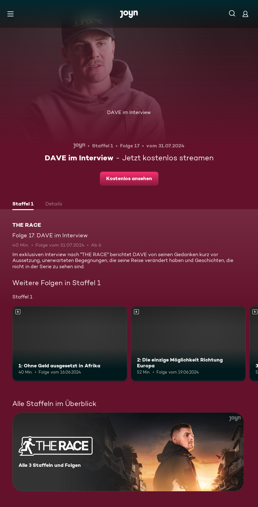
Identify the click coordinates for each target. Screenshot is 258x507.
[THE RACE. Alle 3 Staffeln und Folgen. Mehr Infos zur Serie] (128, 451)
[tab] (23, 204)
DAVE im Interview (129, 112)
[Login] (245, 13)
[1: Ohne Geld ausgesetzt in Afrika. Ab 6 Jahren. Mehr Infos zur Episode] (69, 343)
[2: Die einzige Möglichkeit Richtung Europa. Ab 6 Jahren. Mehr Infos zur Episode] (188, 343)
